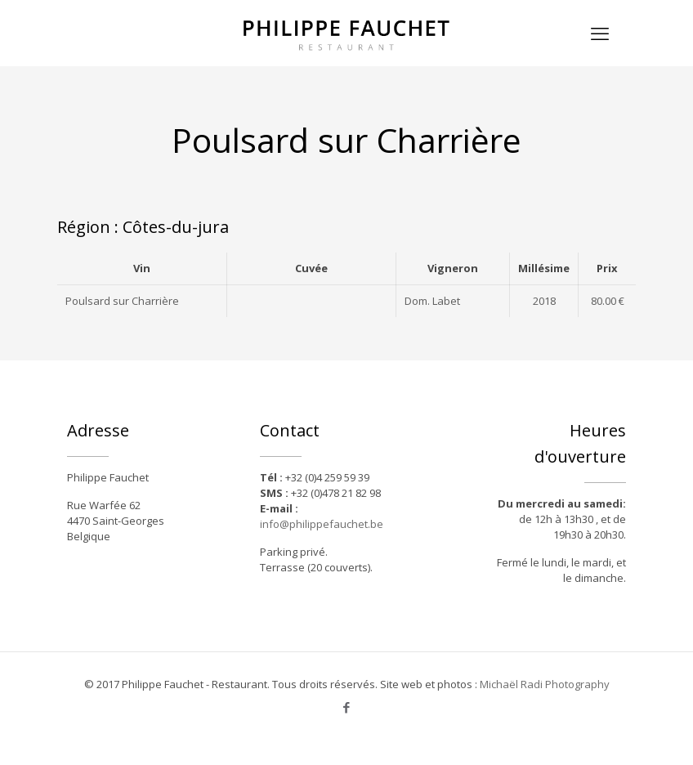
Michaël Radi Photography (545, 684)
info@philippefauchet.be (321, 524)
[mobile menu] (600, 33)
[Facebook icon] (347, 707)
